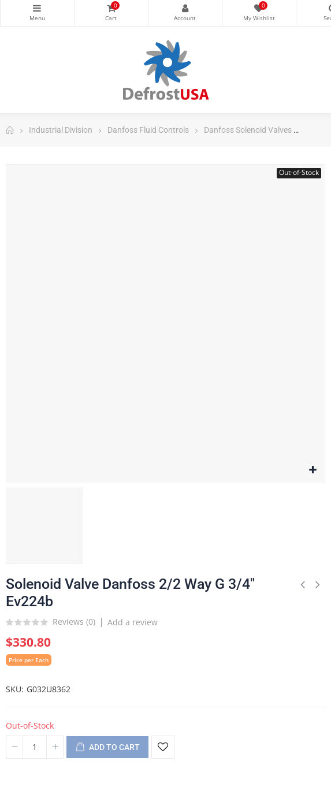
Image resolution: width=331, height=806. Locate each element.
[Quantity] (35, 747)
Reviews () (74, 622)
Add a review (132, 622)
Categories (37, 8)
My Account (185, 8)
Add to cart (107, 747)
